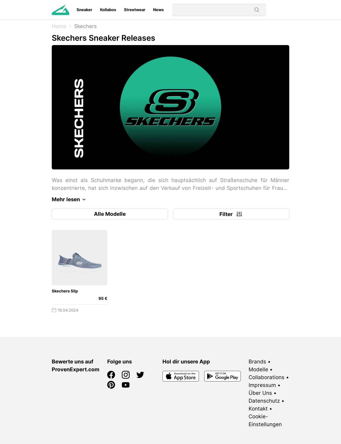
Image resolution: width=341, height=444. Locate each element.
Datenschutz (264, 401)
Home (59, 26)
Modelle (258, 369)
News (158, 9)
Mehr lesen (70, 199)
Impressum (262, 385)
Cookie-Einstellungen (265, 420)
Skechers (85, 26)
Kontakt (258, 408)
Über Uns (260, 393)
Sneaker (84, 9)
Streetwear (134, 9)
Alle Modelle (110, 214)
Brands (257, 361)
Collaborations (266, 377)
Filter (231, 214)
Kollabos (108, 9)
